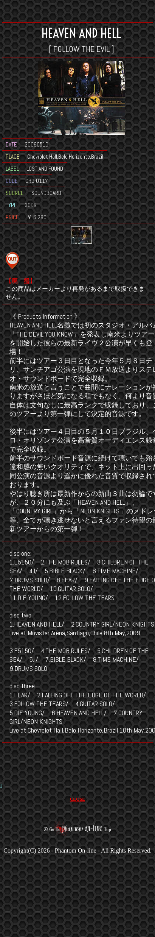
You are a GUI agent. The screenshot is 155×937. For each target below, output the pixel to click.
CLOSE (77, 799)
